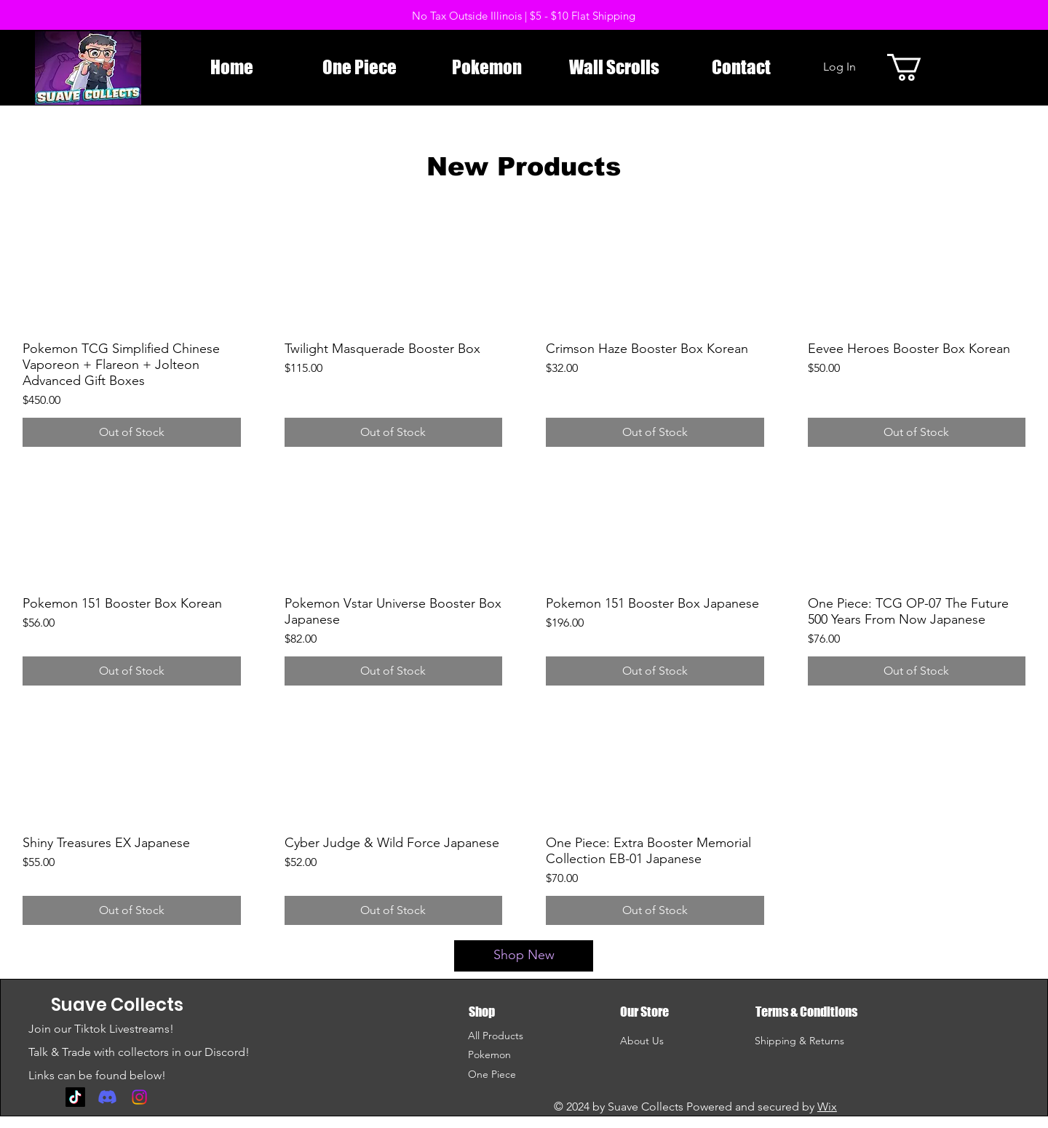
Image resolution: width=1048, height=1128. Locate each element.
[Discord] (107, 1097)
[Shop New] (523, 956)
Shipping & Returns (799, 1040)
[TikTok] (75, 1097)
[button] (920, 67)
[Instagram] (139, 1097)
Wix (827, 1106)
